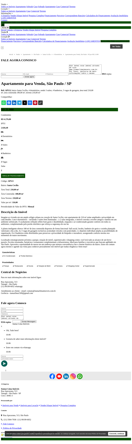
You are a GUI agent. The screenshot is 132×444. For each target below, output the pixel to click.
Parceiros (60, 16)
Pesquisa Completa (36, 16)
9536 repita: (6, 325)
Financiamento (50, 16)
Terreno (72, 7)
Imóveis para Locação (28, 408)
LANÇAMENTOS (8, 18)
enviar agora (29, 79)
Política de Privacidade (99, 434)
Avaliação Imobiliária (119, 16)
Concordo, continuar (116, 434)
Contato (4, 20)
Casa (36, 7)
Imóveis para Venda (10, 408)
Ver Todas (116, 47)
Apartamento (21, 7)
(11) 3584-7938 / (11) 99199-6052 (115, 41)
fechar (5, 27)
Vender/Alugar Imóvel (19, 16)
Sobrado (29, 7)
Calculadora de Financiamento (98, 16)
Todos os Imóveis (8, 7)
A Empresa (5, 16)
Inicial (3, 30)
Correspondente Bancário (75, 16)
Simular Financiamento (13, 178)
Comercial (64, 7)
